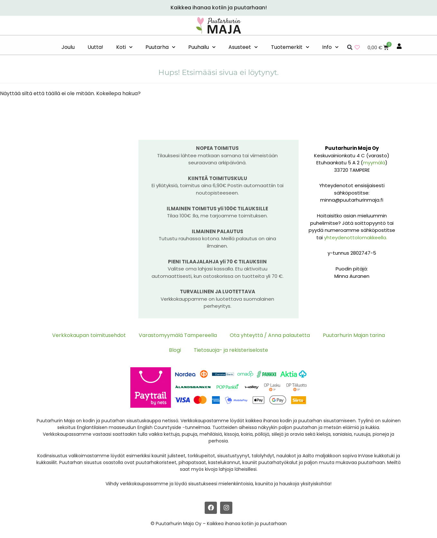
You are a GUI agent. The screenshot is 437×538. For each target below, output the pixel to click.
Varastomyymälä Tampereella (178, 335)
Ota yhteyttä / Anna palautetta (270, 335)
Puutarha (160, 47)
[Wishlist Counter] (357, 47)
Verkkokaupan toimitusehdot (89, 335)
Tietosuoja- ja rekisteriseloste (231, 350)
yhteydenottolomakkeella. (355, 237)
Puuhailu (202, 47)
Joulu (68, 47)
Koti (124, 47)
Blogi (175, 350)
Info (330, 47)
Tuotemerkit (290, 47)
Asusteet (243, 47)
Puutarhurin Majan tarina (354, 335)
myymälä (374, 162)
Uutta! (95, 47)
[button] (350, 47)
